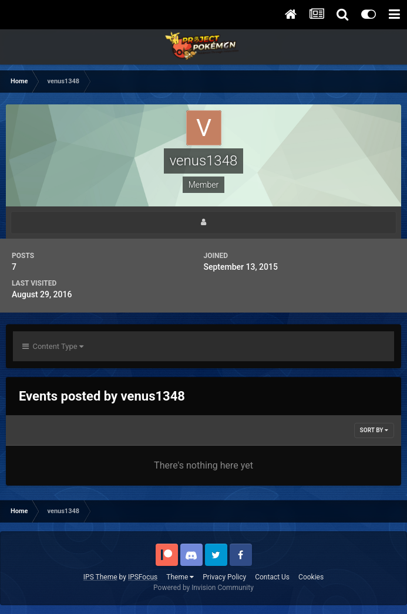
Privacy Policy (224, 577)
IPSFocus (142, 577)
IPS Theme (100, 577)
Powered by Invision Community (203, 588)
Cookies (311, 577)
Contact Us (272, 577)
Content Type (52, 346)
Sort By (374, 430)
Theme (180, 577)
